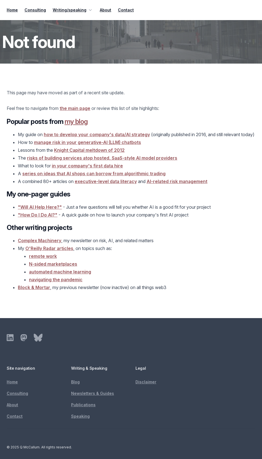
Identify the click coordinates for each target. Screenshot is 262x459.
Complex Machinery (39, 240)
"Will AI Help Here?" (40, 207)
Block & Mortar (34, 287)
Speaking (80, 416)
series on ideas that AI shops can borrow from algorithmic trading (94, 173)
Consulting (35, 10)
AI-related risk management (177, 181)
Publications (83, 404)
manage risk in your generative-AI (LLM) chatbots (87, 142)
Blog (75, 381)
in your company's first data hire (87, 166)
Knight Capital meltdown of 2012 (89, 150)
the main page (75, 108)
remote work (43, 256)
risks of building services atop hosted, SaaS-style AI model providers (102, 158)
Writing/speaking (73, 10)
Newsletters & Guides (92, 393)
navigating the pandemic (56, 279)
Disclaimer (145, 381)
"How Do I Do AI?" (37, 215)
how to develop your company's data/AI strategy (97, 134)
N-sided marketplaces (53, 264)
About (105, 10)
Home (12, 10)
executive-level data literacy (106, 181)
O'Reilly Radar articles (49, 248)
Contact (126, 10)
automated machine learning (60, 272)
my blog (76, 121)
